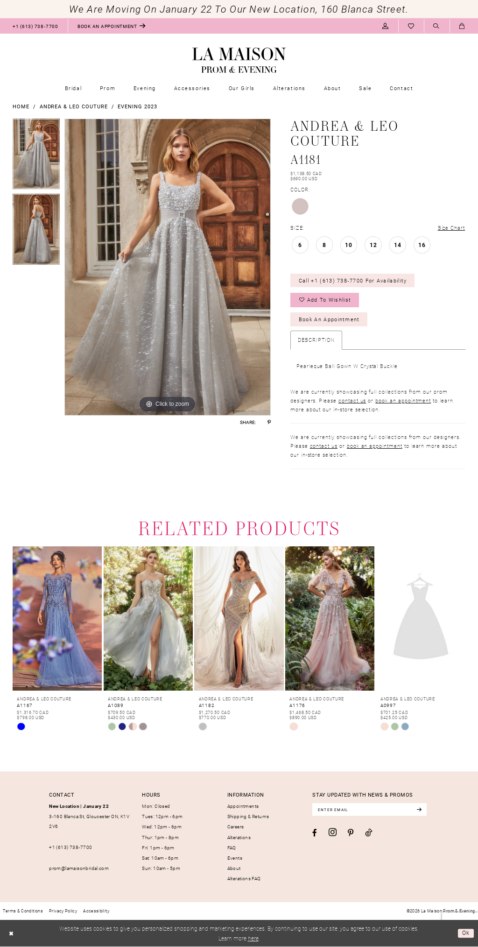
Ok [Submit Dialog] (466, 933)
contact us (352, 400)
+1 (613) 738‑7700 (70, 847)
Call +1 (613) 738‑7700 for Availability (353, 280)
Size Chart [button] (451, 227)
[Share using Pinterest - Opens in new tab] (269, 422)
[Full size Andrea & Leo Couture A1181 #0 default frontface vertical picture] (167, 267)
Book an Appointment (329, 319)
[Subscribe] (420, 810)
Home (21, 106)
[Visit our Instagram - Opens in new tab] (333, 833)
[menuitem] (35, 26)
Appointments (243, 806)
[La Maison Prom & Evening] (239, 60)
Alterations (239, 837)
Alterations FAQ (244, 879)
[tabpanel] (36, 156)
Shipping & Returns (248, 816)
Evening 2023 (137, 106)
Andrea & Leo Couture (74, 106)
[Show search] (437, 26)
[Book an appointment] (111, 26)
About (234, 868)
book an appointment (403, 400)
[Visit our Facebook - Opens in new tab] (314, 833)
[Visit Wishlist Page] (411, 26)
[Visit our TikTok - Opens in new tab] (368, 833)
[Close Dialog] (11, 933)
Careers (235, 827)
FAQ (231, 847)
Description (316, 340)
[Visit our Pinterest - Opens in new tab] (350, 833)
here (253, 938)
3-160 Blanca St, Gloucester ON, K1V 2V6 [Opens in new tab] (89, 816)
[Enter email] (370, 810)
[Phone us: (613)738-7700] (35, 26)
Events (234, 858)
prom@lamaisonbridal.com (79, 868)
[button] (385, 26)
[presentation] (57, 619)
